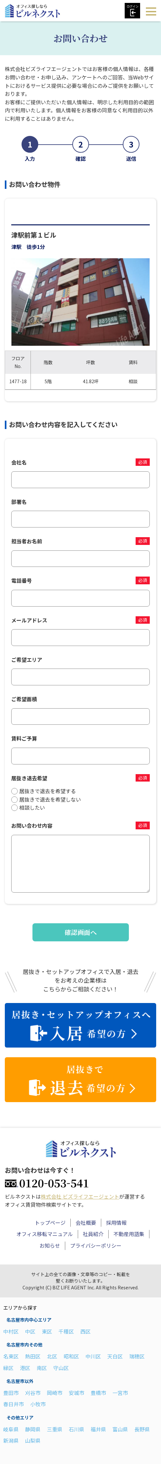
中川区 (93, 1356)
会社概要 (86, 1222)
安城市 (76, 1392)
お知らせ (50, 1245)
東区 (47, 1331)
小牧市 (38, 1404)
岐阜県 (11, 1429)
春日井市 (13, 1404)
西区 (85, 1331)
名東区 (11, 1356)
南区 (42, 1367)
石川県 (76, 1429)
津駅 (16, 247)
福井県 (98, 1429)
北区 (52, 1356)
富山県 (120, 1429)
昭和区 (71, 1356)
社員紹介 (93, 1234)
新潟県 (11, 1440)
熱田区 (32, 1356)
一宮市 (120, 1392)
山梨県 (32, 1440)
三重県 (54, 1429)
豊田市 (11, 1392)
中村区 (11, 1331)
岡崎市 (54, 1392)
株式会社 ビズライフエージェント (80, 1196)
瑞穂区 (137, 1356)
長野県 (142, 1429)
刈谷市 (32, 1392)
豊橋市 (98, 1392)
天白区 (115, 1356)
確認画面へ (81, 932)
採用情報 (116, 1222)
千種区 (66, 1331)
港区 (25, 1367)
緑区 (8, 1367)
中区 (30, 1331)
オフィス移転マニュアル (44, 1234)
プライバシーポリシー (95, 1245)
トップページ (50, 1222)
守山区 (61, 1367)
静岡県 (32, 1429)
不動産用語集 (128, 1234)
